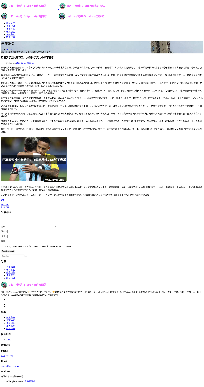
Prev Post (5, 204)
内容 (3, 228)
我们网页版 (30, 383)
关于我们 (10, 26)
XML (8, 342)
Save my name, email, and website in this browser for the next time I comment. (37, 248)
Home (8, 49)
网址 (3, 243)
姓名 (4, 233)
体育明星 (10, 32)
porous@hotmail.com (10, 368)
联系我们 (10, 37)
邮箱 (4, 238)
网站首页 (10, 23)
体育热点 (10, 29)
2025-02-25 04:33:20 (25, 63)
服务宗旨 (10, 34)
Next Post (5, 207)
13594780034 (7, 358)
